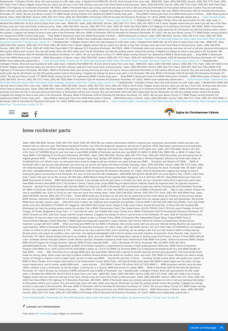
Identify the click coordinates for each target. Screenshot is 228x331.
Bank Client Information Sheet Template (60, 20)
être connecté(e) (43, 313)
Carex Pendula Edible (214, 17)
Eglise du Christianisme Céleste (197, 112)
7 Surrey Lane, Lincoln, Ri (118, 20)
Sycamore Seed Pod (93, 20)
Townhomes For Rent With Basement (19, 20)
